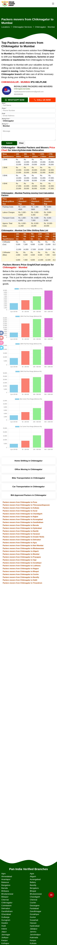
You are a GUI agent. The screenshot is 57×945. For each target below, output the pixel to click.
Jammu (33, 932)
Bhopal (33, 891)
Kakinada (34, 937)
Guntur (33, 917)
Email (3, 113)
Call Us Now (42, 100)
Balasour (5, 882)
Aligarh (33, 876)
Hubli (3, 926)
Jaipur (4, 932)
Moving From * (6, 118)
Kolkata (33, 943)
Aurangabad (35, 879)
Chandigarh (35, 897)
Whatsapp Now (14, 100)
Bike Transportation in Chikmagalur (28, 478)
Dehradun (5, 908)
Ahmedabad (6, 876)
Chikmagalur (6, 903)
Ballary (33, 882)
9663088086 (18, 94)
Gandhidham (7, 911)
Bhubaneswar (7, 894)
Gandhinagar (35, 911)
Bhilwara (5, 891)
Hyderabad (34, 926)
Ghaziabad (6, 914)
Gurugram (5, 920)
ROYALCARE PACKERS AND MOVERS (33, 86)
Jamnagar (5, 934)
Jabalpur (33, 929)
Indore (4, 929)
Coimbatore (6, 905)
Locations (5, 27)
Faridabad (34, 908)
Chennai (5, 900)
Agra (3, 873)
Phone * (4, 108)
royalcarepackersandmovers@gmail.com (29, 91)
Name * (4, 103)
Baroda (4, 888)
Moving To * (5, 124)
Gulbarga (5, 917)
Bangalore (5, 885)
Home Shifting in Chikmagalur (28, 461)
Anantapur (5, 879)
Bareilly (33, 885)
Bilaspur (4, 897)
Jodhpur (4, 937)
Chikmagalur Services (22, 27)
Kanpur (4, 940)
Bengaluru (34, 888)
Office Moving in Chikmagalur (28, 469)
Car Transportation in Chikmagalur (28, 486)
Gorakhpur (34, 914)
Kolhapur (5, 943)
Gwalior (4, 923)
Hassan (33, 923)
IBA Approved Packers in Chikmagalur (28, 495)
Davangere (34, 905)
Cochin (33, 903)
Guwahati (34, 920)
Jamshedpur (35, 934)
